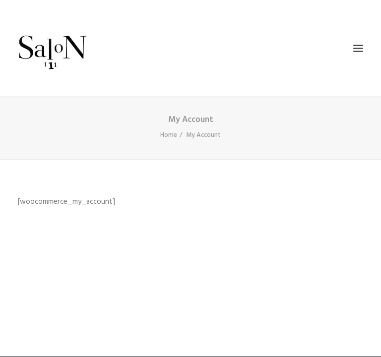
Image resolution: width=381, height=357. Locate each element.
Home (168, 135)
